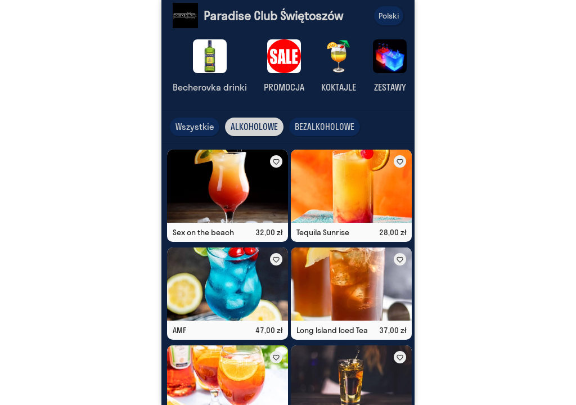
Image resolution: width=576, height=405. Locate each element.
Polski (389, 16)
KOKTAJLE (338, 87)
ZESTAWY (390, 87)
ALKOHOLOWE (254, 127)
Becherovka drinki (210, 87)
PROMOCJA (284, 87)
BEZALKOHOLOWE (324, 127)
